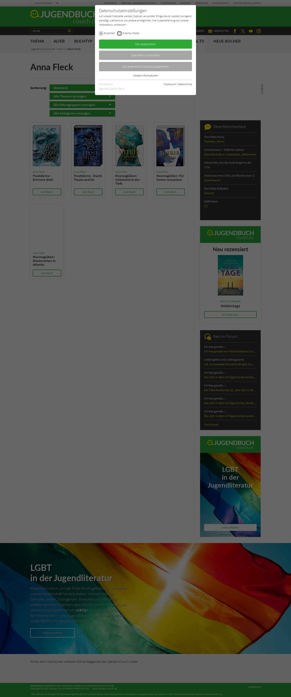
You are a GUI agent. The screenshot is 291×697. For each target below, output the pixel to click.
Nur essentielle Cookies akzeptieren (145, 66)
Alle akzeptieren (145, 44)
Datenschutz (185, 84)
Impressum (169, 84)
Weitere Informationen (145, 75)
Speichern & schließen (145, 55)
